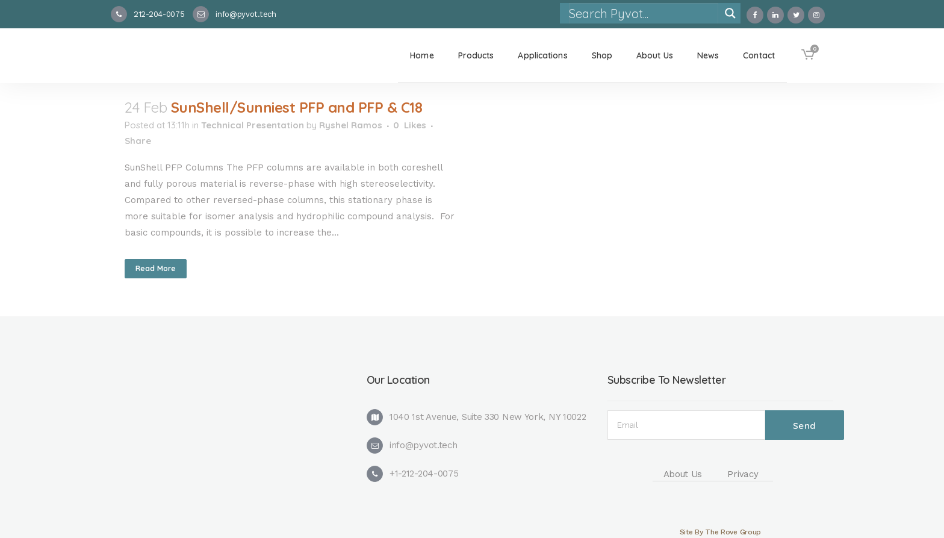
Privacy (742, 474)
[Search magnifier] (730, 13)
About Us (683, 474)
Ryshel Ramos (350, 125)
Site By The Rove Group (720, 532)
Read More (155, 268)
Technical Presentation (252, 125)
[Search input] (643, 13)
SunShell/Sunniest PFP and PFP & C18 (297, 107)
